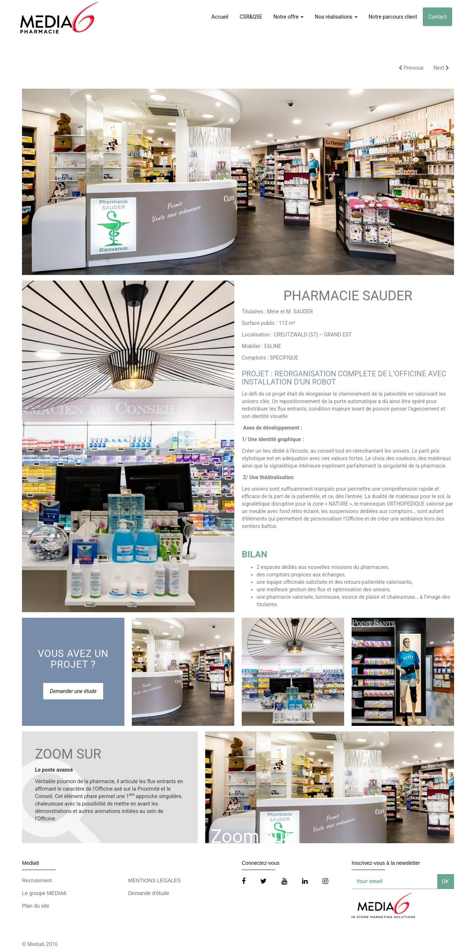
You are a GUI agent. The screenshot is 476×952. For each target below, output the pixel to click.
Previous (411, 68)
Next (441, 68)
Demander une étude (73, 691)
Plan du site (35, 906)
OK (445, 882)
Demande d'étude (148, 893)
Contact (437, 17)
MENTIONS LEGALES (154, 880)
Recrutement (37, 880)
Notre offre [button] (288, 17)
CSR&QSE (250, 17)
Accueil (219, 17)
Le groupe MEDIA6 (44, 893)
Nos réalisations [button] (336, 17)
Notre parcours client (393, 17)
